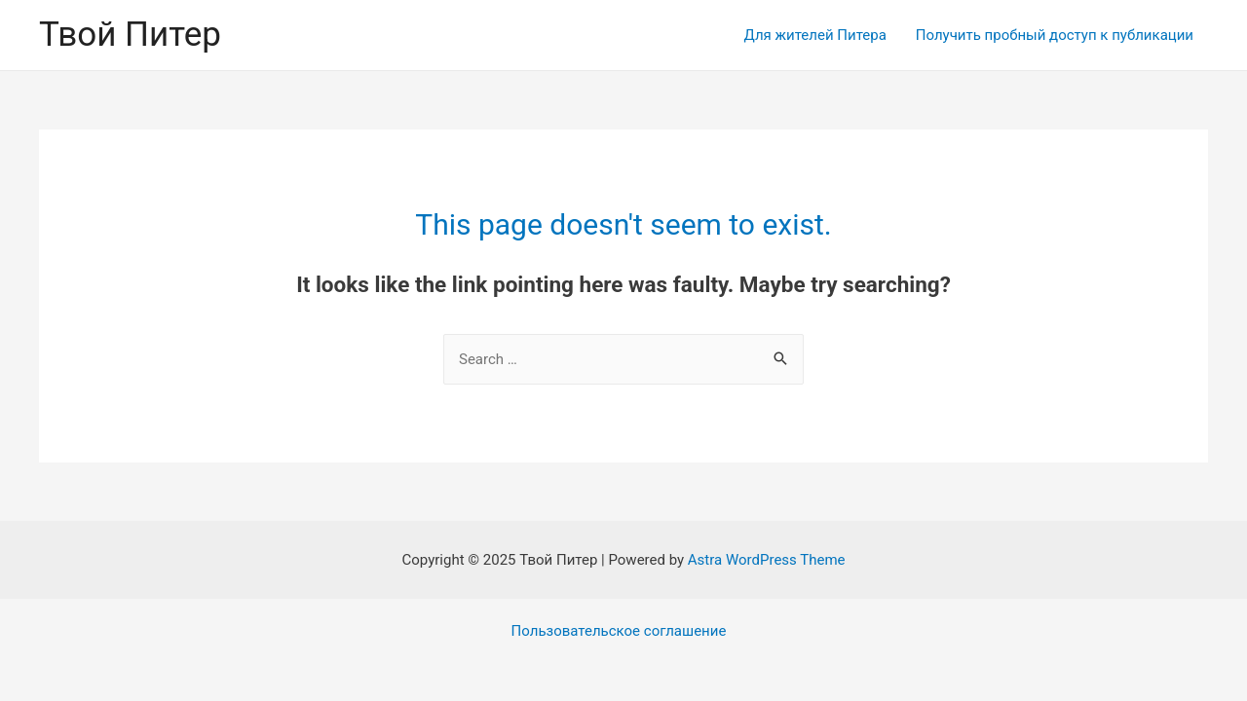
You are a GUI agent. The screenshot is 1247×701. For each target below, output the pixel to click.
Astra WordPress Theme (767, 560)
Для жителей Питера (815, 35)
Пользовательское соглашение (619, 631)
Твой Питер (130, 35)
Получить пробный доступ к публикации (1054, 35)
